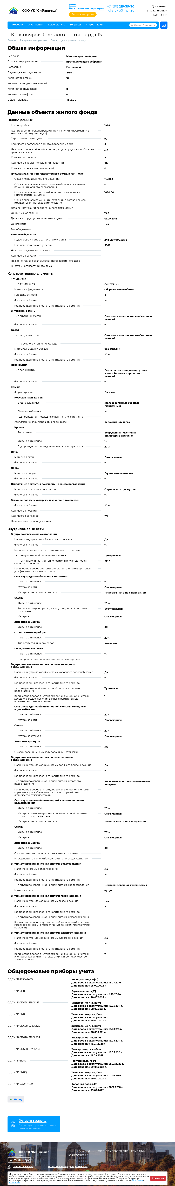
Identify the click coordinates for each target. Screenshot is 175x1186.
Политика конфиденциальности (68, 1166)
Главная (12, 40)
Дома (72, 4)
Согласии (14, 1182)
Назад (18, 1099)
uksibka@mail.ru (121, 10)
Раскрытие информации (86, 8)
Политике (137, 1180)
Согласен (158, 1178)
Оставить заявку (23, 1166)
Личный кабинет (144, 25)
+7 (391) (120, 6)
